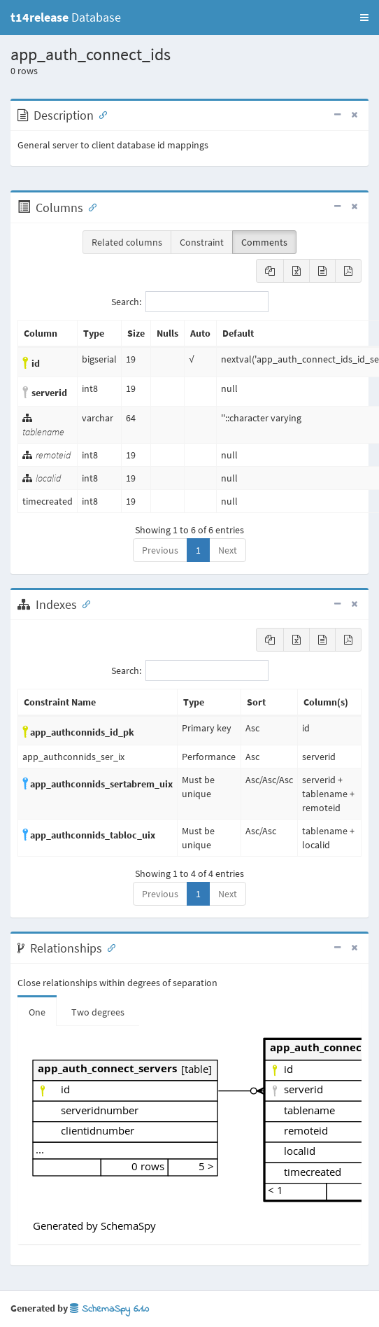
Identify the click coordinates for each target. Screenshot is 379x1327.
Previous (160, 550)
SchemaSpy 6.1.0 (109, 1309)
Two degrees (97, 1012)
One (37, 1012)
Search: (190, 301)
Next (227, 550)
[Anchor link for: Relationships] (108, 947)
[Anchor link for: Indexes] (83, 603)
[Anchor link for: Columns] (89, 206)
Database (65, 17)
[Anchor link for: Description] (100, 114)
